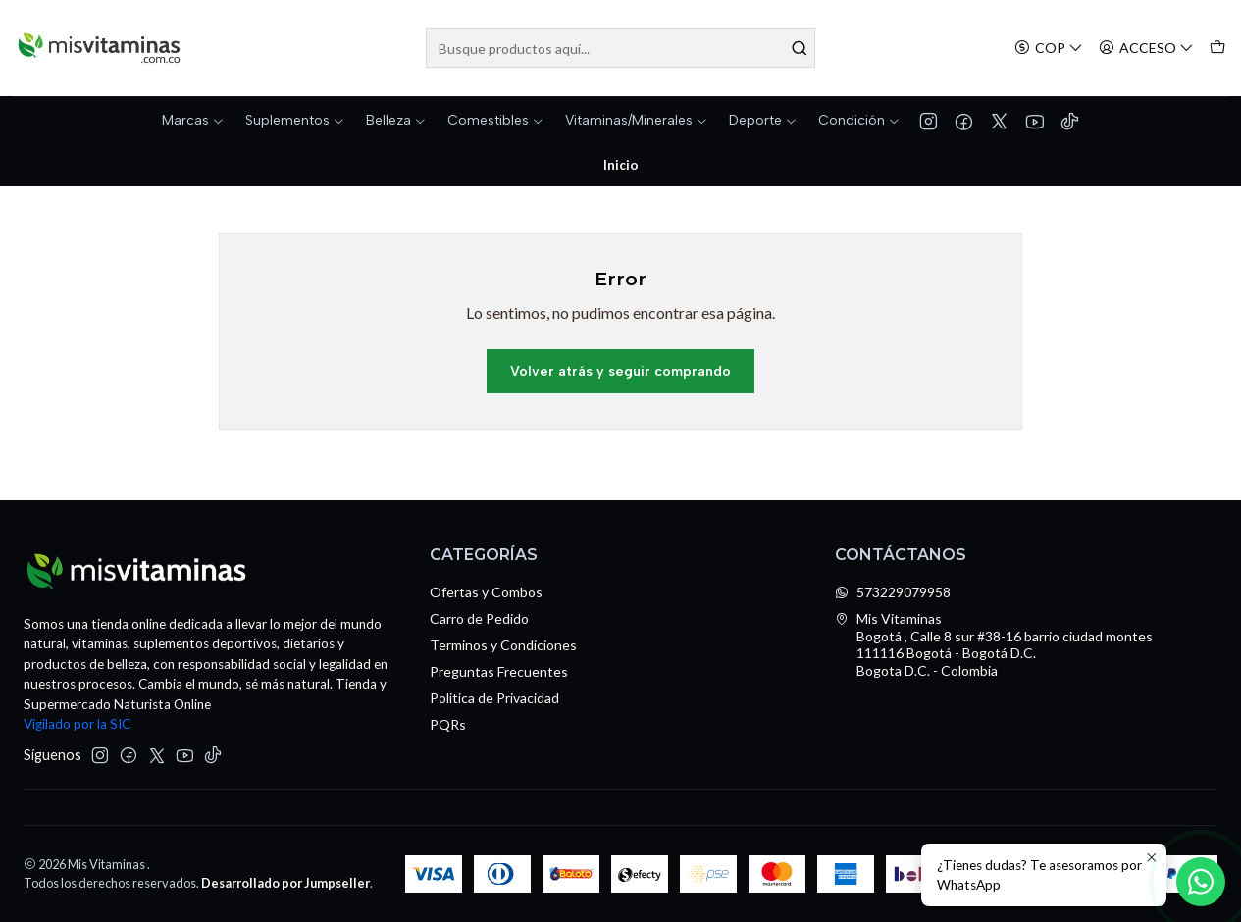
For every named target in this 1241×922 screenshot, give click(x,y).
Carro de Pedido (479, 618)
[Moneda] (1048, 48)
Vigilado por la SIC (77, 724)
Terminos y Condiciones (503, 645)
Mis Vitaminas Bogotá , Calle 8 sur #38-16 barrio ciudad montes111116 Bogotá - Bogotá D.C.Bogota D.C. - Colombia (994, 644)
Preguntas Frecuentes (499, 671)
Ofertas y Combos (486, 592)
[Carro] (1217, 48)
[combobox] (621, 48)
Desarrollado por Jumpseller (285, 883)
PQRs (448, 724)
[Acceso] (1146, 48)
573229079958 (893, 592)
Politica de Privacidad (494, 698)
